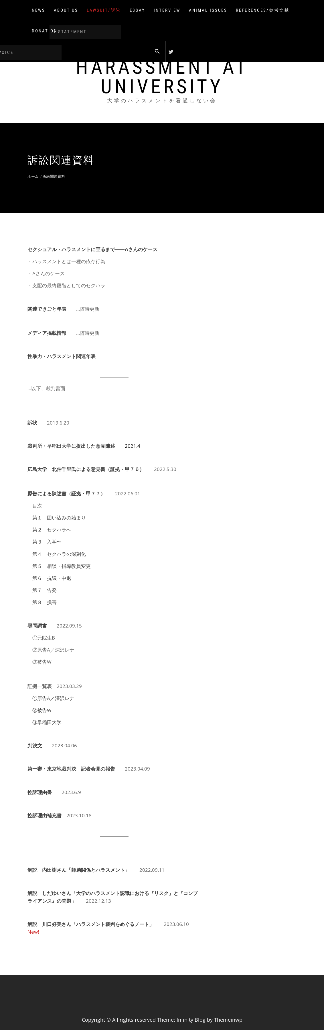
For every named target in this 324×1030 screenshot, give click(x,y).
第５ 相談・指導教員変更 (61, 566)
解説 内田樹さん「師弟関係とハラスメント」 (78, 870)
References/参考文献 (263, 10)
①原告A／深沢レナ (53, 698)
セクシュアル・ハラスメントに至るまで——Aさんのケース (92, 249)
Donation (44, 31)
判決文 (34, 745)
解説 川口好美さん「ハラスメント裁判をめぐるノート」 (90, 924)
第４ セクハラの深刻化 (59, 554)
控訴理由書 (39, 792)
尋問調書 (37, 625)
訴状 (32, 422)
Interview (167, 10)
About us (66, 10)
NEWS (38, 10)
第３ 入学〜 (47, 541)
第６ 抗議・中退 (51, 578)
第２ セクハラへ (51, 529)
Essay (137, 10)
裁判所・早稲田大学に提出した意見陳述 (71, 446)
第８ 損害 (44, 602)
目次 (37, 505)
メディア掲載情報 (46, 333)
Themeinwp (228, 1019)
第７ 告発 (44, 590)
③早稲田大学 (47, 722)
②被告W (42, 710)
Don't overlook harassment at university (162, 67)
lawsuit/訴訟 (104, 10)
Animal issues (208, 10)
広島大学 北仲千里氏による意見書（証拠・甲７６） (85, 469)
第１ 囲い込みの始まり (59, 517)
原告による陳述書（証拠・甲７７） (66, 493)
